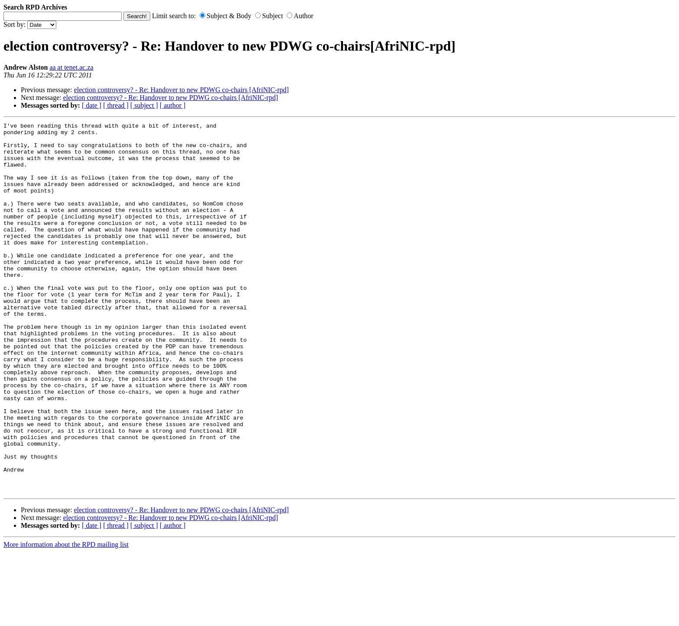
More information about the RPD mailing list (66, 618)
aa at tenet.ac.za (71, 67)
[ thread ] (116, 105)
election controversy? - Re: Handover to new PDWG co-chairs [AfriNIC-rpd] (181, 89)
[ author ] (173, 105)
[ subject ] (144, 105)
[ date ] (91, 105)
